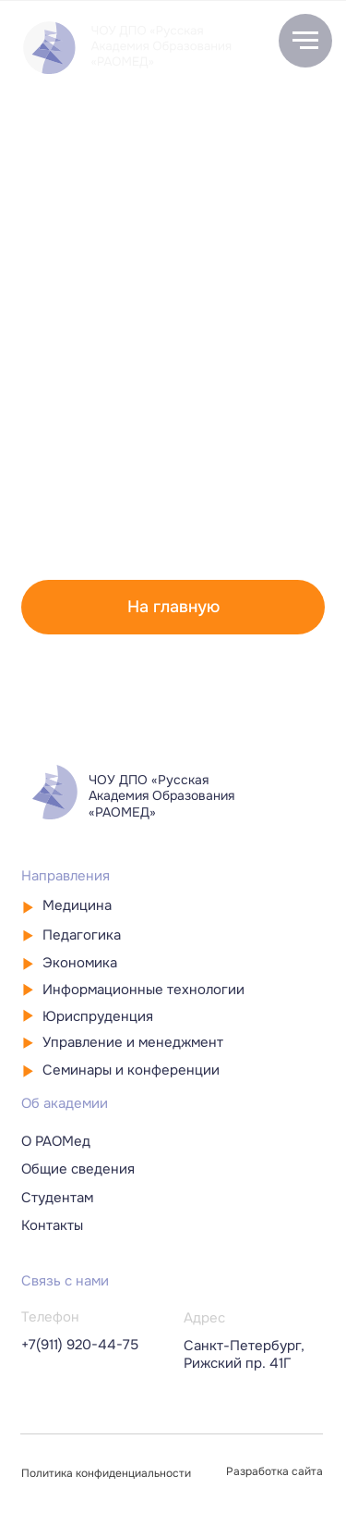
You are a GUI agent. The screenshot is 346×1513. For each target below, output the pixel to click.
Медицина (77, 905)
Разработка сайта (274, 1472)
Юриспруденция (97, 1016)
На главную (173, 607)
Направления (65, 876)
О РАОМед (55, 1141)
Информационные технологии (143, 989)
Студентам (57, 1197)
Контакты (52, 1225)
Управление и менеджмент (132, 1042)
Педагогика (81, 935)
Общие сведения (78, 1169)
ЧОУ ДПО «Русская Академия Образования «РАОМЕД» (161, 795)
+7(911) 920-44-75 (79, 1344)
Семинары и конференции (131, 1070)
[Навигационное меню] (305, 40)
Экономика (79, 962)
